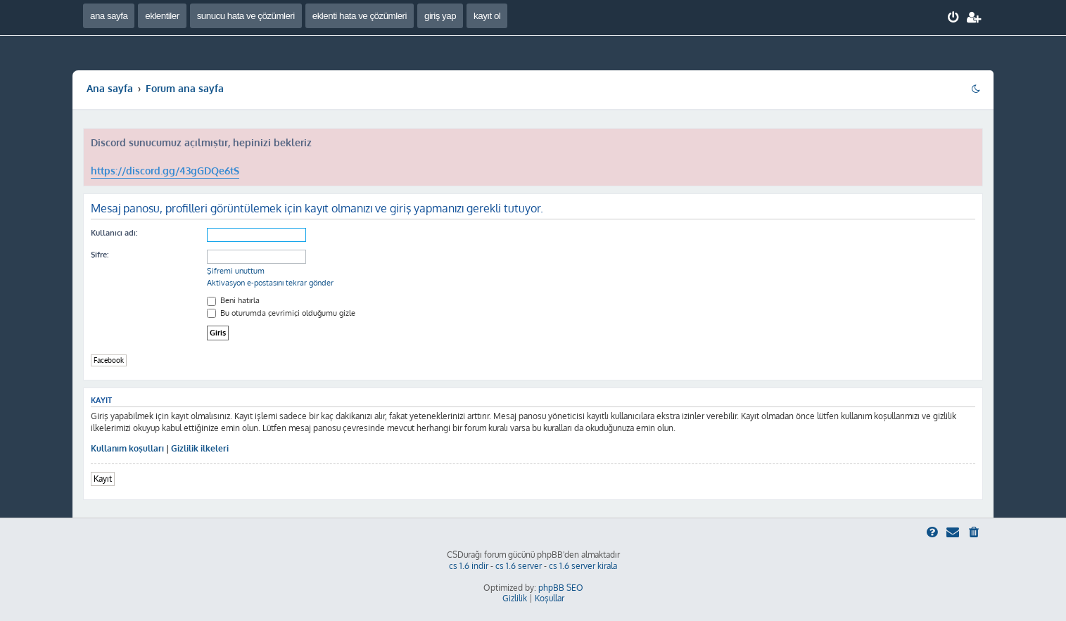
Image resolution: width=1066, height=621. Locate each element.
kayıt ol (487, 16)
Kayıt (103, 478)
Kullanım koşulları (127, 448)
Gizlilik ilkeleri (200, 448)
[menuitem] (954, 17)
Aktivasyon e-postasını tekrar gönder (270, 283)
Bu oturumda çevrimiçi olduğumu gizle (281, 313)
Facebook (109, 360)
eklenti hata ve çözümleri (359, 16)
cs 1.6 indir (468, 566)
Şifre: (99, 255)
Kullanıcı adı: (114, 233)
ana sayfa (108, 16)
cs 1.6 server (518, 566)
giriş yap (440, 16)
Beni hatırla (233, 300)
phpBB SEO (560, 587)
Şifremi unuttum (236, 271)
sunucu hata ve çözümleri (246, 16)
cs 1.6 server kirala (583, 566)
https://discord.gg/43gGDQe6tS (165, 171)
